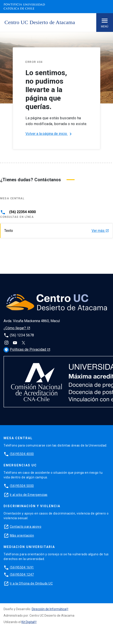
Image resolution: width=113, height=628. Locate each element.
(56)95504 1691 (22, 567)
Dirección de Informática (49, 609)
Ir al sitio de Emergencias (29, 494)
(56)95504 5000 (22, 486)
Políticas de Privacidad (27, 349)
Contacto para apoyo (26, 526)
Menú (105, 22)
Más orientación (22, 535)
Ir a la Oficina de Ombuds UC (31, 583)
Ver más (100, 231)
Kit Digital (27, 622)
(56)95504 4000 (22, 454)
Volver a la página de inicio (49, 134)
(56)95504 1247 (22, 574)
